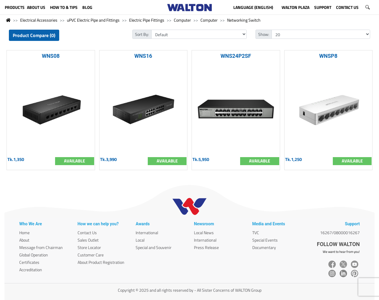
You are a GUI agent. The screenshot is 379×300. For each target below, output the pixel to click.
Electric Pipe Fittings (146, 20)
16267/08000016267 (340, 232)
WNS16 (143, 56)
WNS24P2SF (236, 56)
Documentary (264, 247)
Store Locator (89, 247)
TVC (255, 232)
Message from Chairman (41, 247)
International (147, 232)
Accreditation (30, 270)
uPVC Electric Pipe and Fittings (93, 20)
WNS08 (51, 56)
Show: (263, 34)
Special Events (265, 240)
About (24, 240)
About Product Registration (101, 262)
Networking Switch (244, 20)
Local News (204, 232)
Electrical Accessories (38, 20)
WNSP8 (328, 56)
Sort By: (142, 34)
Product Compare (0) (34, 35)
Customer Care (91, 255)
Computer (182, 20)
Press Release (206, 247)
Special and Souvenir (153, 247)
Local (140, 240)
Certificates (29, 262)
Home (24, 232)
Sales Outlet (88, 240)
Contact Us (87, 232)
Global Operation (33, 255)
